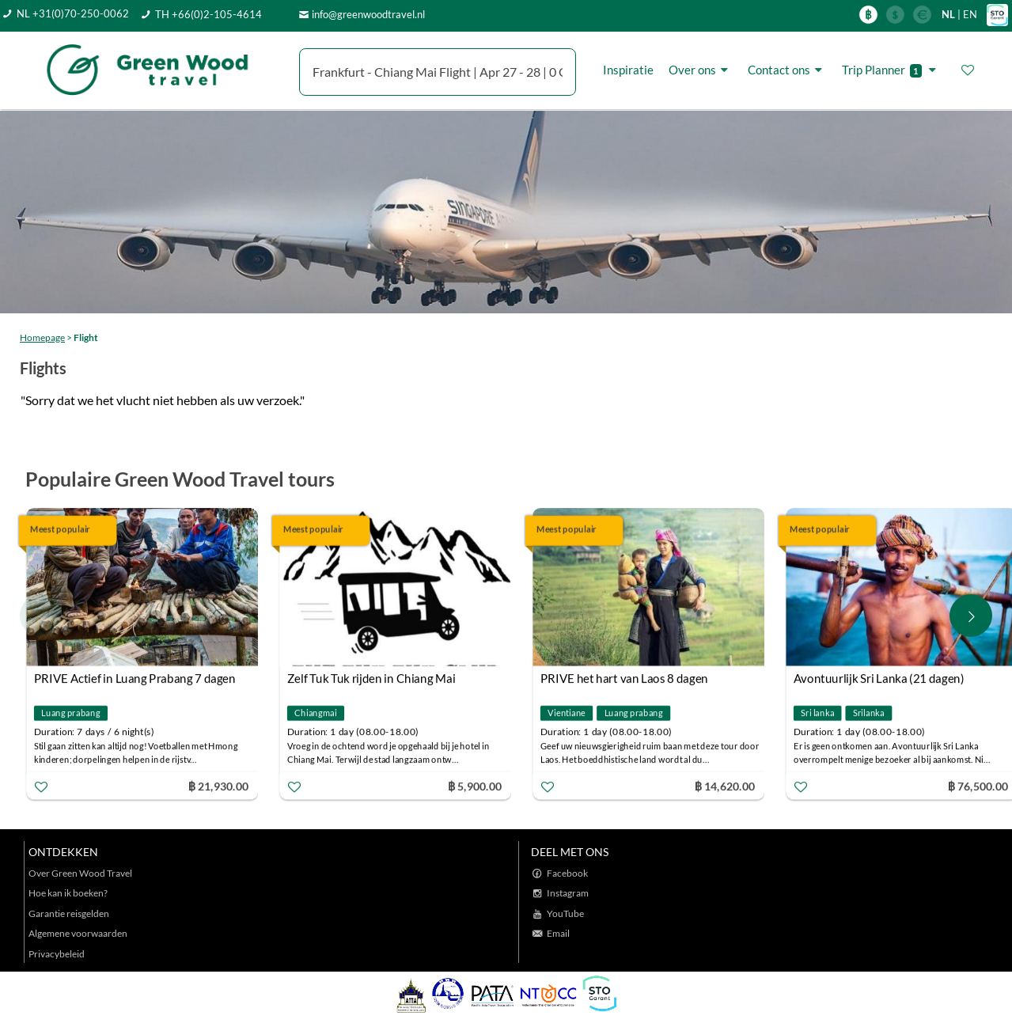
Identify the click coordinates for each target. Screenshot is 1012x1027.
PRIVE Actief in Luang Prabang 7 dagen (135, 678)
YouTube (565, 913)
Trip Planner (891, 70)
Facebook (567, 873)
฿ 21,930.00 (218, 785)
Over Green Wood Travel (80, 873)
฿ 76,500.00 (978, 785)
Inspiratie (628, 70)
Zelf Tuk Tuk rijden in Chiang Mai (371, 678)
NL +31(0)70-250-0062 (73, 13)
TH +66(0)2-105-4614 (208, 14)
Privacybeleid (56, 954)
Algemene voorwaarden (77, 933)
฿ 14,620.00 (725, 785)
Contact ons (787, 70)
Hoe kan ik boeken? (68, 893)
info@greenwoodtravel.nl (368, 14)
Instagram (568, 893)
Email (558, 933)
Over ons (701, 70)
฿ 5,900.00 (475, 785)
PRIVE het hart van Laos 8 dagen (624, 678)
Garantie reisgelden (68, 913)
